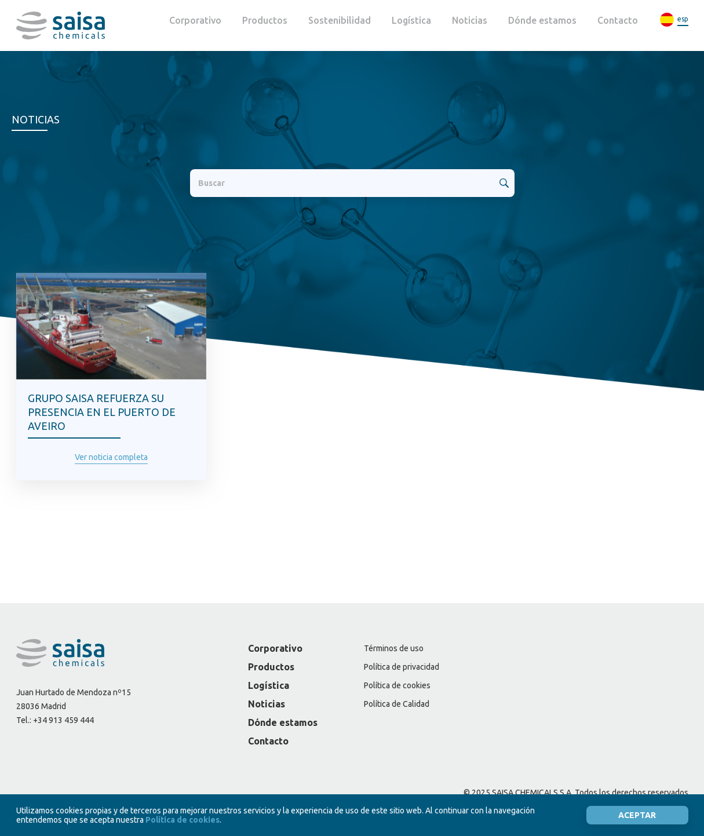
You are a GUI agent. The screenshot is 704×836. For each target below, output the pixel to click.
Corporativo (195, 20)
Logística (411, 20)
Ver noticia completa (111, 457)
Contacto (617, 20)
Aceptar (637, 815)
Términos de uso (394, 648)
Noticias (469, 20)
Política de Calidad (396, 704)
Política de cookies (397, 685)
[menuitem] (673, 20)
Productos (264, 20)
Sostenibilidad (339, 20)
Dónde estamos (542, 20)
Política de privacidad (401, 666)
